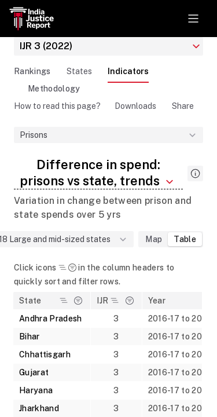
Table (185, 239)
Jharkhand (39, 408)
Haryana (36, 390)
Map (153, 239)
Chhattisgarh (45, 354)
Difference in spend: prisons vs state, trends (98, 173)
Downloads (135, 106)
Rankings (32, 71)
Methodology (54, 88)
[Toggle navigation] (193, 18)
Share (183, 106)
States (79, 71)
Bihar (29, 336)
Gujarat (34, 372)
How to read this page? (57, 106)
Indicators (128, 71)
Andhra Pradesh (50, 318)
